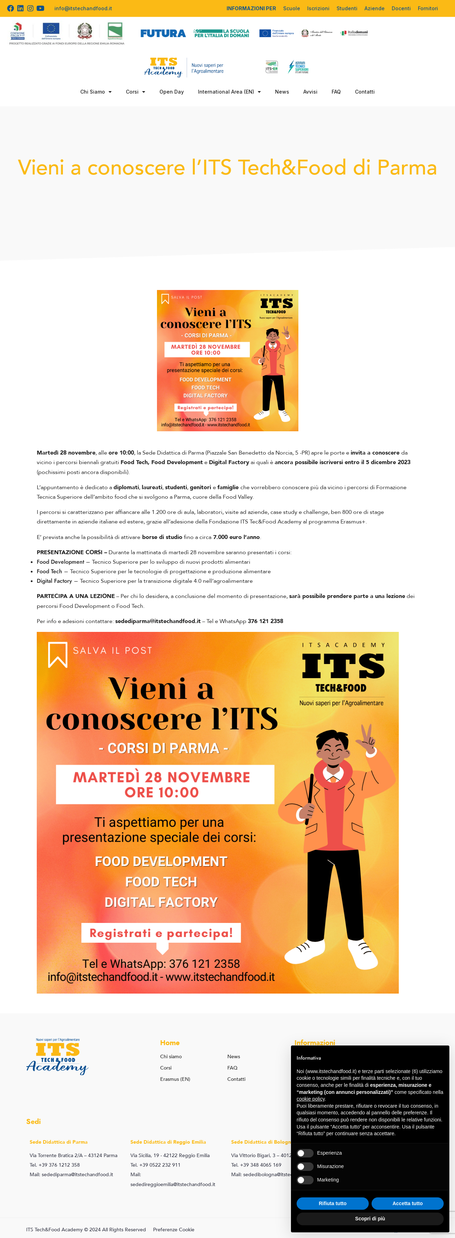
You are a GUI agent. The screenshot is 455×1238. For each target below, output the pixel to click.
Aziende (374, 8)
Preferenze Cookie (173, 1229)
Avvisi (310, 92)
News (282, 92)
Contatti (365, 92)
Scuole (291, 8)
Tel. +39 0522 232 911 (155, 1165)
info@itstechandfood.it (83, 8)
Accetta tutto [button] (407, 1203)
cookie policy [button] (311, 1099)
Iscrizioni (318, 8)
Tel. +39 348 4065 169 (256, 1165)
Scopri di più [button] (370, 1218)
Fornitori (428, 8)
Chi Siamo (96, 92)
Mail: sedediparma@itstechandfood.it (71, 1174)
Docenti (401, 8)
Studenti (347, 8)
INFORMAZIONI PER (251, 8)
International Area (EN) (229, 92)
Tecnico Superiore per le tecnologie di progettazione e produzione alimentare (170, 571)
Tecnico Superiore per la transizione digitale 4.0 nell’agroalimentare (166, 581)
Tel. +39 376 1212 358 (55, 1165)
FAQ (336, 92)
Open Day (171, 92)
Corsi (135, 92)
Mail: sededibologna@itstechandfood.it (275, 1174)
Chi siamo (171, 1056)
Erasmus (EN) (175, 1079)
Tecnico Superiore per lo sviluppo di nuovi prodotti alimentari (171, 562)
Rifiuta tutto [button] (333, 1203)
